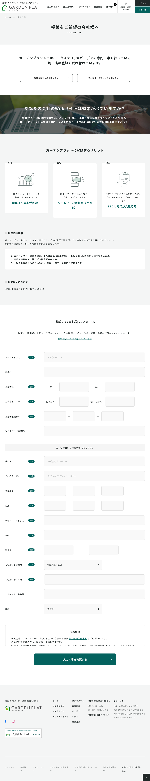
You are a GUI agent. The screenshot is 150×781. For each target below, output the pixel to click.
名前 (97, 386)
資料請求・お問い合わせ (98, 709)
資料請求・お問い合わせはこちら (104, 77)
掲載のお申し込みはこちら (46, 77)
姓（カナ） (51, 401)
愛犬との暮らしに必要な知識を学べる (129, 713)
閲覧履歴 (98, 6)
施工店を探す (69, 6)
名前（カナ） (97, 401)
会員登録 (143, 10)
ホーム (56, 701)
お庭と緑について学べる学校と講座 (128, 709)
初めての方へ (85, 6)
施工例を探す (53, 6)
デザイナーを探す (61, 716)
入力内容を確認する (75, 659)
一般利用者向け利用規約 (59, 769)
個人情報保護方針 (78, 638)
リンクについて (38, 769)
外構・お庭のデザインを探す (126, 706)
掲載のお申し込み (95, 706)
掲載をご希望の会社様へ (99, 701)
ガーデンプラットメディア (125, 717)
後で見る (110, 6)
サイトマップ (9, 769)
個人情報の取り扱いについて (86, 769)
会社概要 (23, 769)
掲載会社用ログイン (98, 714)
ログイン (143, 3)
